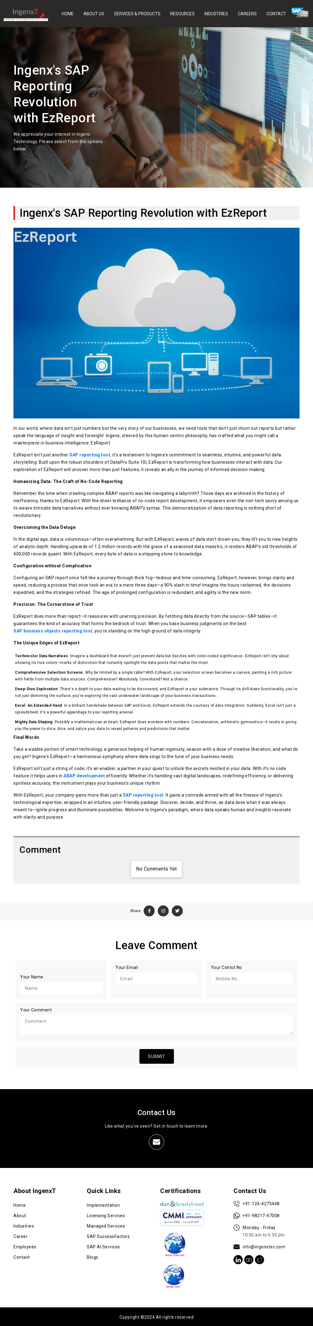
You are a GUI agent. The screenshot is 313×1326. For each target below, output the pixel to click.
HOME (68, 13)
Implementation (103, 1204)
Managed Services (106, 1225)
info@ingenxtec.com (259, 1246)
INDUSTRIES (216, 13)
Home (19, 1204)
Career (20, 1235)
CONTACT (276, 13)
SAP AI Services (103, 1245)
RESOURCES (182, 13)
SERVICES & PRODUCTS (137, 13)
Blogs (92, 1256)
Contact (21, 1256)
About (19, 1214)
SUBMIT (156, 1055)
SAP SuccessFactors (108, 1235)
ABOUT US (93, 13)
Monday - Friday (259, 1231)
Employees (24, 1245)
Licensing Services (106, 1214)
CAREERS (247, 13)
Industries (23, 1225)
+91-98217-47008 (257, 1214)
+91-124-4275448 (257, 1203)
